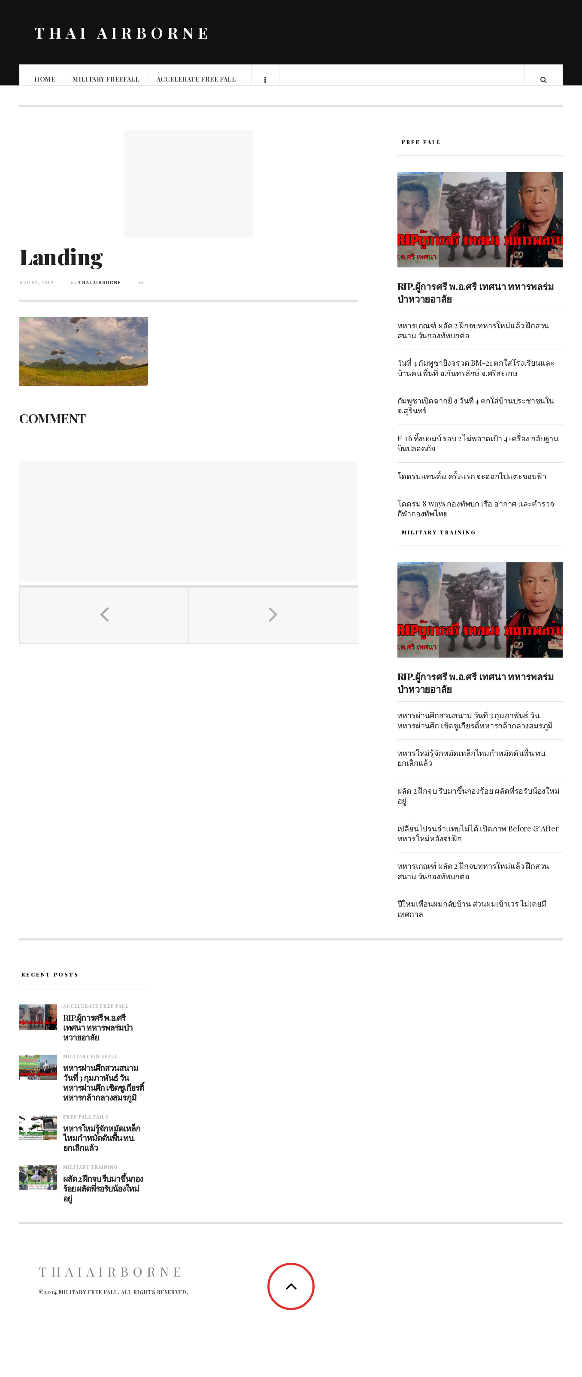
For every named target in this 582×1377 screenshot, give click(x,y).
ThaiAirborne (112, 1280)
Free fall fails (86, 1126)
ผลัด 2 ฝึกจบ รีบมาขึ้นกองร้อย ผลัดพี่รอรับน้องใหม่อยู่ (478, 804)
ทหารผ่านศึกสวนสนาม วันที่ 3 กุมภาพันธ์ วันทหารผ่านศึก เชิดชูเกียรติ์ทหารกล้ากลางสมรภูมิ (475, 729)
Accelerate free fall (196, 79)
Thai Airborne (99, 291)
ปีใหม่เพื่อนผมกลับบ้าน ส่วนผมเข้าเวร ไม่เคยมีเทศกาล (472, 917)
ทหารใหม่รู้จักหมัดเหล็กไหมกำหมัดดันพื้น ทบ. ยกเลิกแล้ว (472, 766)
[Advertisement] (188, 192)
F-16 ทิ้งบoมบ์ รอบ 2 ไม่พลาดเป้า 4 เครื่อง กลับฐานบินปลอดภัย (477, 452)
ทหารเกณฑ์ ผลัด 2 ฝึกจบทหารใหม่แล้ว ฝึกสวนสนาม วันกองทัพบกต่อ (473, 339)
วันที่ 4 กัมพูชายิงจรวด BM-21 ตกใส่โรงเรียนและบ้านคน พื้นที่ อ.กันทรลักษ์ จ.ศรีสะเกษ (476, 376)
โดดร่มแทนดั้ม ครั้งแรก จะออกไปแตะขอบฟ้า (471, 484)
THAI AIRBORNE (123, 32)
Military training (90, 1176)
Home (45, 79)
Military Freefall (106, 79)
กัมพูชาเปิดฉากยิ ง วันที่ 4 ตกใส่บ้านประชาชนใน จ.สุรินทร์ (475, 414)
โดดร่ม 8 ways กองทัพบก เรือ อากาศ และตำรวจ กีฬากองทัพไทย (476, 517)
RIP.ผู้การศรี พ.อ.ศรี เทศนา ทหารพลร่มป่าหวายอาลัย (475, 301)
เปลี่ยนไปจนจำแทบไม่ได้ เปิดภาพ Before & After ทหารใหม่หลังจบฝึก (478, 842)
